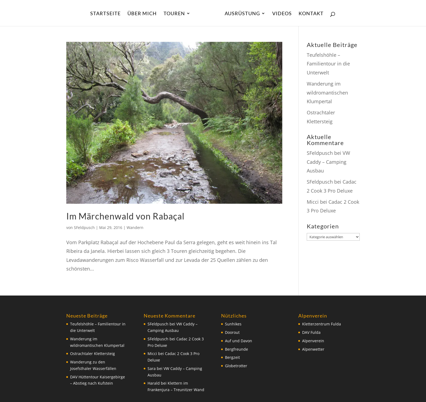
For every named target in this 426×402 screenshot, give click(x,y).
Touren (174, 13)
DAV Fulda (311, 332)
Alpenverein (313, 340)
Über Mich (142, 13)
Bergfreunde (236, 349)
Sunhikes (233, 323)
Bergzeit (232, 357)
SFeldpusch (84, 227)
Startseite (105, 13)
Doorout (232, 332)
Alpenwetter (313, 349)
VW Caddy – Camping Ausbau (328, 162)
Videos (282, 13)
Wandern (135, 227)
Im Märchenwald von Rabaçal (125, 216)
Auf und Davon (238, 340)
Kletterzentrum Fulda (321, 323)
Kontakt (311, 13)
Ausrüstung (242, 13)
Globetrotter (236, 365)
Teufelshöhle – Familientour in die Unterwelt (328, 64)
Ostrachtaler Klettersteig (92, 353)
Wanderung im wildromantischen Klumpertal (327, 92)
